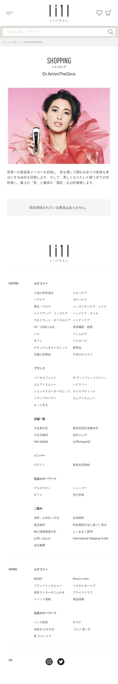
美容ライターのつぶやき (49, 592)
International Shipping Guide (90, 538)
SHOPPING (13, 283)
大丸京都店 (41, 435)
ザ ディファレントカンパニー (91, 377)
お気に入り (99, 13)
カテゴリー (41, 283)
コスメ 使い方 (81, 629)
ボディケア (80, 299)
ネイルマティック (84, 391)
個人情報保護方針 (45, 531)
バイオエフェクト (45, 377)
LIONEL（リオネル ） (59, 253)
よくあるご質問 (83, 531)
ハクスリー (80, 384)
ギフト (38, 340)
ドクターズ (80, 340)
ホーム (5, 42)
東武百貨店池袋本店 (85, 428)
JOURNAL (12, 569)
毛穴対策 (78, 494)
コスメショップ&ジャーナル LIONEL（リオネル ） (59, 13)
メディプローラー (45, 398)
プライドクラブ (83, 592)
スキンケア (80, 293)
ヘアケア (39, 299)
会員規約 (78, 517)
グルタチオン (42, 488)
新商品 (77, 347)
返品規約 (39, 524)
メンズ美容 (41, 622)
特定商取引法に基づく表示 (90, 524)
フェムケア (80, 334)
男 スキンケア (42, 636)
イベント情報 (42, 599)
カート (108, 13)
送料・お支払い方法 (46, 517)
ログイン (39, 464)
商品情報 (78, 599)
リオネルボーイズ (84, 585)
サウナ (77, 622)
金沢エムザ (80, 435)
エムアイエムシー (45, 384)
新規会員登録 (81, 464)
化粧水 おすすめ (44, 629)
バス (36, 334)
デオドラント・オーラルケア (52, 320)
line (37, 661)
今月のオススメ (83, 354)
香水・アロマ (42, 306)
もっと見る (41, 405)
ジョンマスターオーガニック (52, 391)
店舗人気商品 (42, 354)
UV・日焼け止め (44, 327)
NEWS (38, 578)
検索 (110, 32)
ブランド (16, 42)
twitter (60, 661)
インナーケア (81, 320)
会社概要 (39, 545)
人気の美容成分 (44, 293)
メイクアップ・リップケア (51, 313)
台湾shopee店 (81, 441)
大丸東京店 (41, 428)
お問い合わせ (42, 538)
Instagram (49, 661)
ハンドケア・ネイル (85, 313)
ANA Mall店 (41, 441)
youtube (72, 661)
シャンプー (80, 488)
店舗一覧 (39, 419)
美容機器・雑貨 (83, 327)
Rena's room (81, 578)
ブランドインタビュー (48, 585)
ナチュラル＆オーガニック (51, 347)
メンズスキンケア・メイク (90, 306)
